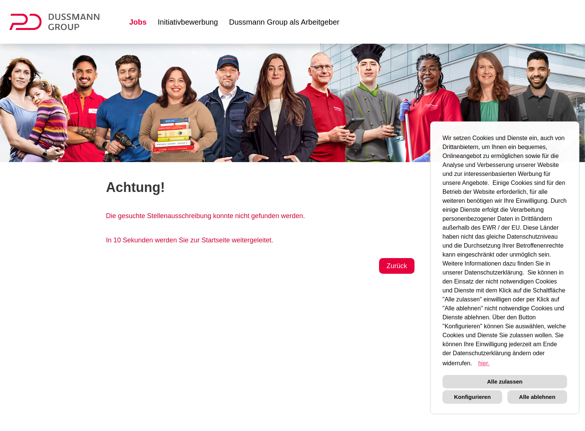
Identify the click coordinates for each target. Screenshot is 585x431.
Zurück (397, 266)
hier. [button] (483, 363)
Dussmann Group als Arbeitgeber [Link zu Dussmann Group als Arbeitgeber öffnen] (284, 22)
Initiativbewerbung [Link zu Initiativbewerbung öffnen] (188, 22)
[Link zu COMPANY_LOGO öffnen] (59, 21)
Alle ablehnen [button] (537, 397)
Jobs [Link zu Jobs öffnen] (138, 22)
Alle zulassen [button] (504, 381)
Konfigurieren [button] (472, 397)
